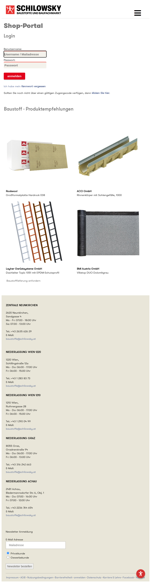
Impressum (12, 577)
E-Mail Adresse (14, 539)
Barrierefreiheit (63, 577)
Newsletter (12, 532)
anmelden (79, 577)
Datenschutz (94, 577)
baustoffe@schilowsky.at (21, 339)
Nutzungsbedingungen (40, 577)
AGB (23, 577)
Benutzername (12, 49)
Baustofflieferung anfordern (23, 281)
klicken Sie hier (100, 93)
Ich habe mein (25, 86)
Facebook (128, 577)
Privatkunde (18, 553)
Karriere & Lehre (112, 577)
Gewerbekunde (20, 557)
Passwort (9, 60)
